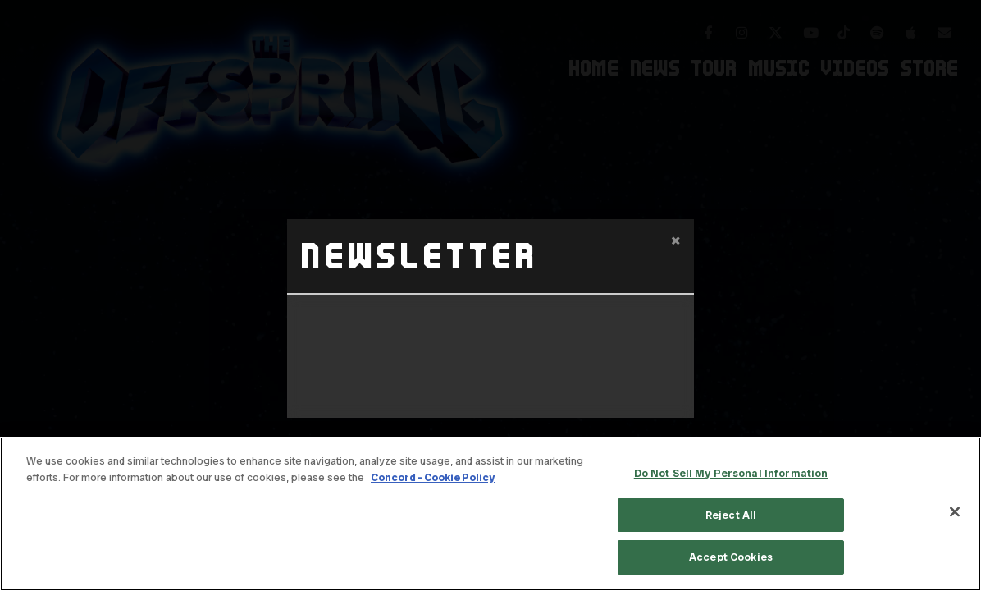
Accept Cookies (731, 557)
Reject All (730, 515)
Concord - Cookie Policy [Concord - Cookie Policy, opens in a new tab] (433, 477)
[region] (490, 514)
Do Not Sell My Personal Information (731, 473)
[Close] (955, 512)
